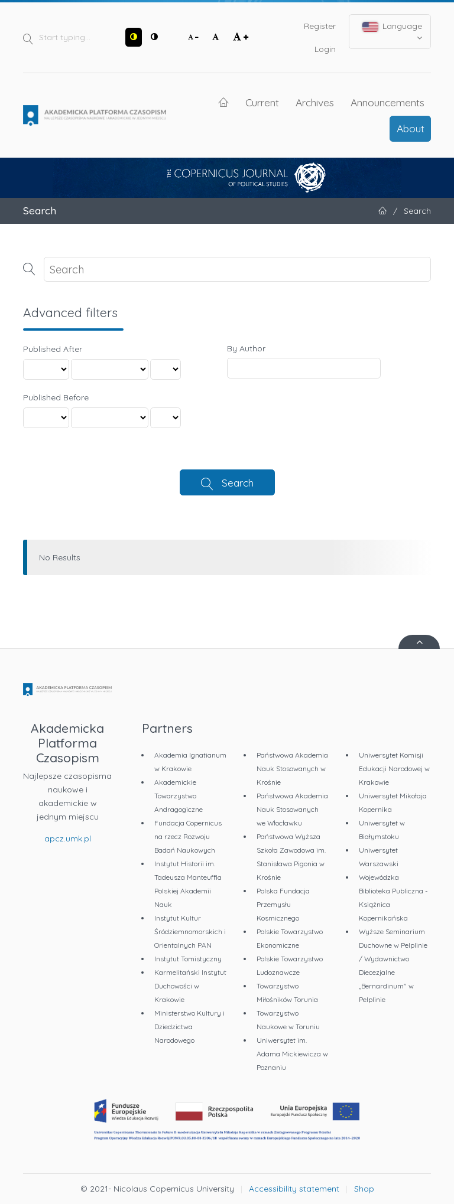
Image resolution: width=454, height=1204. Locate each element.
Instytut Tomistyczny (188, 958)
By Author (246, 348)
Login (325, 49)
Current (262, 102)
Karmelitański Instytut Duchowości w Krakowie (190, 986)
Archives (315, 102)
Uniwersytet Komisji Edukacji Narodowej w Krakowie (394, 769)
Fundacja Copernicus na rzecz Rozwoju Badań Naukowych (188, 836)
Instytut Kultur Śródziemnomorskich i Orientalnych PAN (190, 931)
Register (320, 26)
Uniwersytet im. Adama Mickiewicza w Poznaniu (292, 1054)
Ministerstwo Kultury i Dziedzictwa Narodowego (189, 1027)
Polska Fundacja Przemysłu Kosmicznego (283, 904)
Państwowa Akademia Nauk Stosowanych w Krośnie (292, 769)
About (410, 128)
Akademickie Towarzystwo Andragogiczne (178, 796)
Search (238, 482)
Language (392, 31)
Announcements (387, 102)
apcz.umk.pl (67, 838)
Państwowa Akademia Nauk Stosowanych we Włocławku (292, 809)
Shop (364, 1188)
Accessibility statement (294, 1188)
